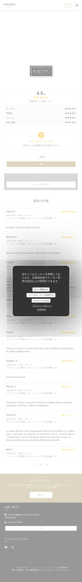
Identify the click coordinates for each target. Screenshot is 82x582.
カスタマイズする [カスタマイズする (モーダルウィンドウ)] (41, 301)
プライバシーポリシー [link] (42, 306)
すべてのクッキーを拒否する (41, 295)
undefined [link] (41, 309)
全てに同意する (41, 289)
